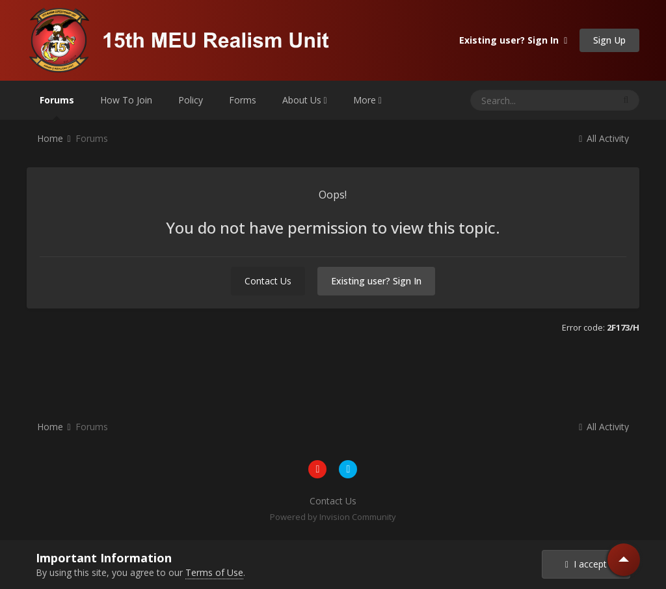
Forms (242, 100)
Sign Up (609, 40)
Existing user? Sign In (513, 40)
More (367, 100)
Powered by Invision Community (333, 517)
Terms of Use (214, 572)
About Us (304, 100)
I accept (586, 564)
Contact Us (268, 281)
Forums (57, 107)
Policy (190, 100)
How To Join (126, 100)
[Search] (517, 100)
